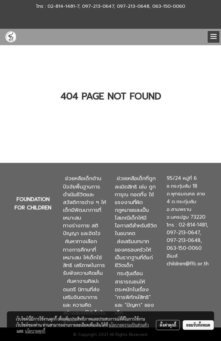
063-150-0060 (168, 6)
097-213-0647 (98, 6)
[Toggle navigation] (213, 37)
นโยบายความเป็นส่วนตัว (129, 324)
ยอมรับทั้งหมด (198, 324)
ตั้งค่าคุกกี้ (168, 324)
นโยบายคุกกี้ (35, 331)
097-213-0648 (133, 6)
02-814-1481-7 (63, 6)
